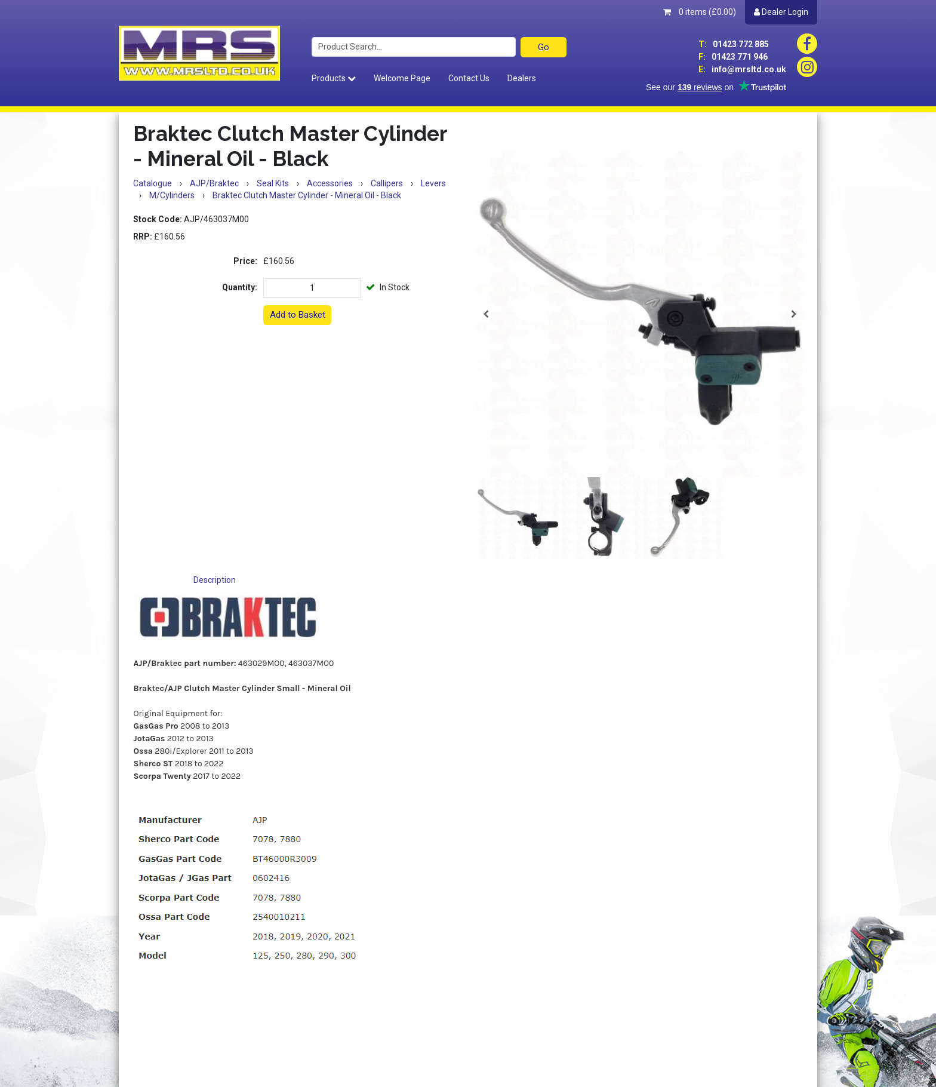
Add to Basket (297, 314)
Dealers (521, 78)
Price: (245, 261)
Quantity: (239, 287)
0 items (699, 12)
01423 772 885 (733, 44)
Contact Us (468, 78)
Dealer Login (781, 12)
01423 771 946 (733, 57)
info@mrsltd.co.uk (742, 69)
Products (334, 78)
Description (214, 580)
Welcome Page (402, 78)
